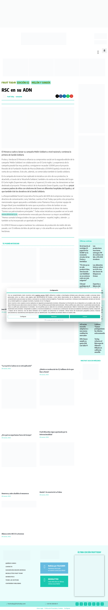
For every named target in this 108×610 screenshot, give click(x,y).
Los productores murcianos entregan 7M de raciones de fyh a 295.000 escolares (98, 252)
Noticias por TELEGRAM (56, 566)
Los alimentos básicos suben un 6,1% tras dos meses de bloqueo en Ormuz (98, 270)
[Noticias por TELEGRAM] (44, 567)
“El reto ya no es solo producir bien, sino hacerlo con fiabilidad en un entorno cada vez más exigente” (85, 273)
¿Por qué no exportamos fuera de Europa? (16, 435)
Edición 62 (23, 82)
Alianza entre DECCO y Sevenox (13, 534)
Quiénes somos (11, 563)
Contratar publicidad (13, 583)
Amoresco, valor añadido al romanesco (15, 493)
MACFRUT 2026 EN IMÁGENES (91, 361)
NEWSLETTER (53, 579)
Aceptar (85, 316)
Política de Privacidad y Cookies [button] (54, 608)
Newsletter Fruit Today (14, 573)
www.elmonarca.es (9, 214)
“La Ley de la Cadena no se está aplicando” (17, 366)
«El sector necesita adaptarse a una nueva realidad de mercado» (84, 330)
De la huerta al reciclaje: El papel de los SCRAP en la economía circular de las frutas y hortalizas (85, 254)
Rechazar (54, 316)
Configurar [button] (67, 608)
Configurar (23, 316)
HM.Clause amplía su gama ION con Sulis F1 (84, 342)
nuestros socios (40, 295)
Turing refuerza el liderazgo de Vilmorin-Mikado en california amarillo (98, 345)
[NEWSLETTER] (44, 580)
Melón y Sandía (41, 82)
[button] (98, 52)
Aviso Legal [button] (40, 608)
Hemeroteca (10, 577)
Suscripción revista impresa (16, 570)
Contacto (9, 566)
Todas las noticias (12, 580)
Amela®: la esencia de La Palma (51, 492)
